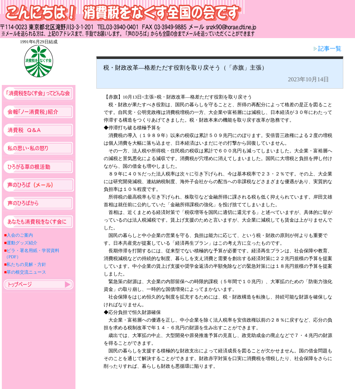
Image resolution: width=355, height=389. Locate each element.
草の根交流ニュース (26, 272)
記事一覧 (327, 48)
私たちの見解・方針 (26, 264)
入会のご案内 (20, 235)
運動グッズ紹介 (22, 242)
